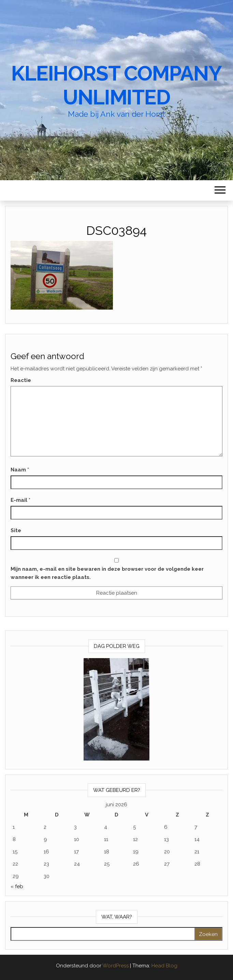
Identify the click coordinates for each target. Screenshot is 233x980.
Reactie (21, 380)
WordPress (115, 966)
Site (16, 530)
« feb (17, 886)
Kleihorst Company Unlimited (116, 85)
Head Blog (164, 966)
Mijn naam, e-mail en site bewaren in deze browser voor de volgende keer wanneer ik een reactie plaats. (107, 573)
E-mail (20, 500)
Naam (20, 470)
